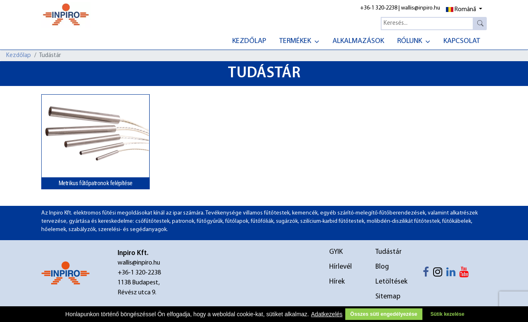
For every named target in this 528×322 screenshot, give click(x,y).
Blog (382, 266)
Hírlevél (340, 266)
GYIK (336, 251)
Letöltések (391, 281)
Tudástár (388, 251)
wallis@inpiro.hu (420, 8)
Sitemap (388, 296)
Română (461, 10)
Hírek (337, 281)
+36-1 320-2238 (378, 8)
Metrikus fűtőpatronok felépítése (95, 183)
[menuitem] (249, 40)
